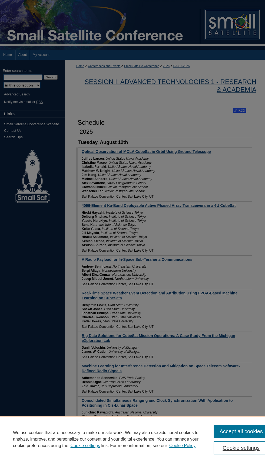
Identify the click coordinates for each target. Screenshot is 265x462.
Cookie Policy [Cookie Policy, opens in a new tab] (182, 445)
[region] (132, 439)
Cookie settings (85, 445)
